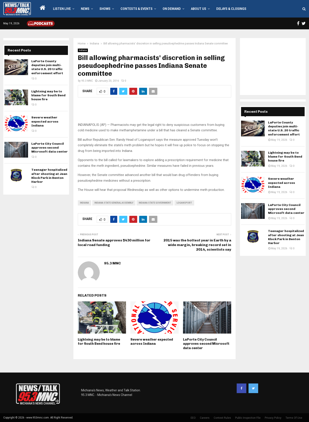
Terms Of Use (294, 417)
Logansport (184, 203)
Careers (205, 417)
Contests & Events (137, 9)
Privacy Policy (273, 417)
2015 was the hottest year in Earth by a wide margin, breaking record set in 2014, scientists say (197, 245)
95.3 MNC (87, 80)
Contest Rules (222, 417)
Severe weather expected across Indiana (151, 342)
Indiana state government (155, 203)
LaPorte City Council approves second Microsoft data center (206, 344)
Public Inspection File (248, 417)
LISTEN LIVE (62, 9)
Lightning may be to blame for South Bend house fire (99, 342)
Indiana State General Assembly (113, 203)
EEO (193, 417)
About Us (198, 9)
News (85, 9)
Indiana (83, 50)
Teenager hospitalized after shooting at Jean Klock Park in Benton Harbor (49, 176)
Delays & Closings (231, 9)
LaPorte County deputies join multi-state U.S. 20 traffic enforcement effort (47, 67)
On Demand (172, 9)
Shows (104, 9)
